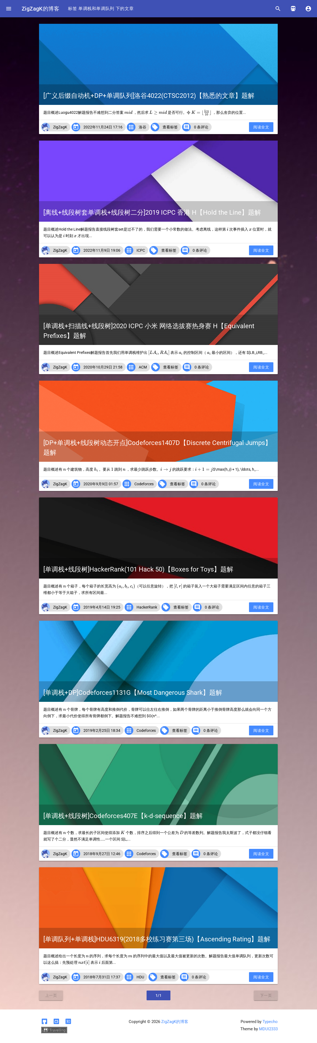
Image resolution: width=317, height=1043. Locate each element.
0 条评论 (201, 127)
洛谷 (142, 127)
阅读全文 (261, 127)
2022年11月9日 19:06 (101, 250)
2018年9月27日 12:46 (101, 854)
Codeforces (144, 484)
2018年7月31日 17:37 (101, 977)
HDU (140, 977)
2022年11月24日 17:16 (102, 127)
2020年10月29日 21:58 (102, 367)
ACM (143, 367)
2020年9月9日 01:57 (100, 484)
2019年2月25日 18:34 (101, 730)
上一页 (51, 995)
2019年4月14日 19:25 (101, 607)
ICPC (141, 250)
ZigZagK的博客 (40, 8)
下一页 (266, 995)
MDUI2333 (268, 1029)
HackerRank (147, 607)
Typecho (270, 1021)
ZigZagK (60, 127)
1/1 (159, 995)
